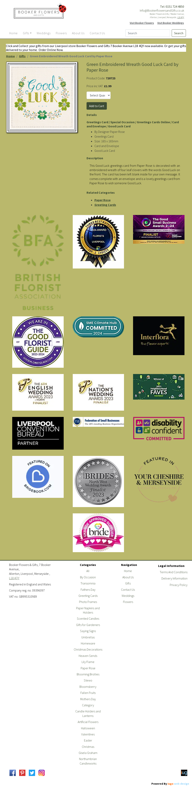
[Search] (147, 33)
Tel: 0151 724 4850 (172, 6)
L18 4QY (180, 17)
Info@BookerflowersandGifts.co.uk (162, 10)
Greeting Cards (105, 205)
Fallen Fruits (88, 693)
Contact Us (128, 590)
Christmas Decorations (88, 649)
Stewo (88, 680)
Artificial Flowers (88, 722)
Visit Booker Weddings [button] (170, 23)
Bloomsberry (87, 687)
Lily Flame (88, 662)
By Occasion (88, 577)
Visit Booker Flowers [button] (142, 23)
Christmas (88, 747)
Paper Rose (102, 200)
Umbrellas (88, 637)
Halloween (88, 728)
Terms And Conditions (173, 572)
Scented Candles (88, 618)
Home (10, 56)
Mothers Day (88, 699)
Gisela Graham (88, 753)
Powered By (170, 783)
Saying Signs (88, 631)
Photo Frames (88, 602)
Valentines (88, 734)
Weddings (128, 596)
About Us (128, 577)
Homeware (88, 643)
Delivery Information (174, 578)
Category (88, 705)
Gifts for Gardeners (88, 625)
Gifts (22, 56)
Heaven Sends (88, 656)
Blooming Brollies (88, 674)
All (87, 571)
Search (178, 33)
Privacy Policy (178, 585)
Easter (88, 740)
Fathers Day (88, 590)
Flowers (128, 602)
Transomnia (87, 583)
